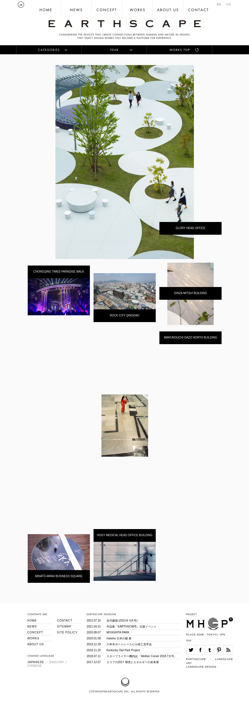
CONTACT (65, 620)
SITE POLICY (67, 632)
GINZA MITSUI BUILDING (190, 293)
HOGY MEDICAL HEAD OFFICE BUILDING (124, 535)
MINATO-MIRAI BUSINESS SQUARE (58, 576)
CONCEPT (35, 632)
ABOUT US (35, 644)
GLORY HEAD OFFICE (190, 228)
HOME (32, 620)
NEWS (32, 626)
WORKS (33, 638)
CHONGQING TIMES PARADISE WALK (58, 271)
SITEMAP (64, 626)
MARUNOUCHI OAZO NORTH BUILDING (190, 337)
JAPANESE (35, 662)
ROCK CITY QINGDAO (124, 315)
